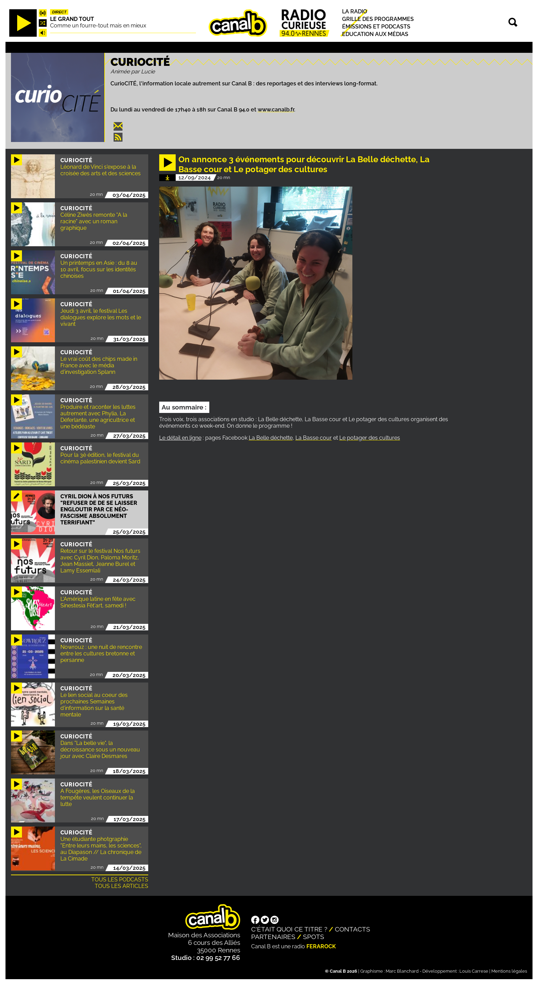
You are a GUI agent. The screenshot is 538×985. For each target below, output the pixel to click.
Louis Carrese (473, 971)
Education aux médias (375, 34)
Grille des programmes (378, 19)
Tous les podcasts (119, 879)
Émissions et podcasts (376, 26)
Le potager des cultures (369, 438)
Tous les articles (121, 886)
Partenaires (273, 936)
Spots (313, 936)
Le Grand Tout (72, 19)
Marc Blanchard (402, 971)
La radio (354, 11)
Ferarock (321, 946)
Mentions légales (509, 971)
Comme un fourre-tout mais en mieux (98, 25)
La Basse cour (313, 438)
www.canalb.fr (276, 109)
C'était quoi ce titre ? (289, 929)
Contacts (352, 929)
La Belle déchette (271, 438)
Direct (59, 12)
